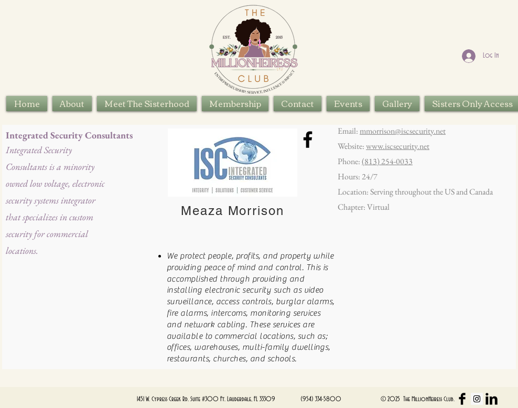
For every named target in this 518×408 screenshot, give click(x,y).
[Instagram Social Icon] (477, 399)
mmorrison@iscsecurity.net (403, 130)
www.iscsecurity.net (397, 146)
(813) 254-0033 (387, 161)
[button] (146, 103)
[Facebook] (308, 139)
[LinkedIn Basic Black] (491, 399)
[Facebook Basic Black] (462, 399)
